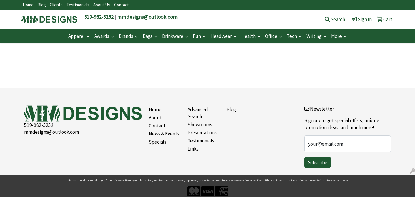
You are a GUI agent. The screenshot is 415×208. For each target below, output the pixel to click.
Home (28, 5)
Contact (121, 5)
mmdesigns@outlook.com (147, 17)
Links (193, 149)
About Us (101, 5)
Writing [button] (314, 36)
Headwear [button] (221, 36)
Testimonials (78, 5)
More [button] (336, 36)
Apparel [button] (76, 36)
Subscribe (317, 162)
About (155, 117)
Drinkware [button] (172, 36)
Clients (56, 5)
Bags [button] (147, 36)
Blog (41, 5)
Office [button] (271, 36)
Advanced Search (198, 113)
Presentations (202, 132)
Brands (126, 36)
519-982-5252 (99, 17)
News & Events (164, 134)
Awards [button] (101, 36)
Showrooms (200, 124)
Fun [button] (197, 36)
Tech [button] (292, 36)
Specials (157, 142)
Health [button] (248, 36)
